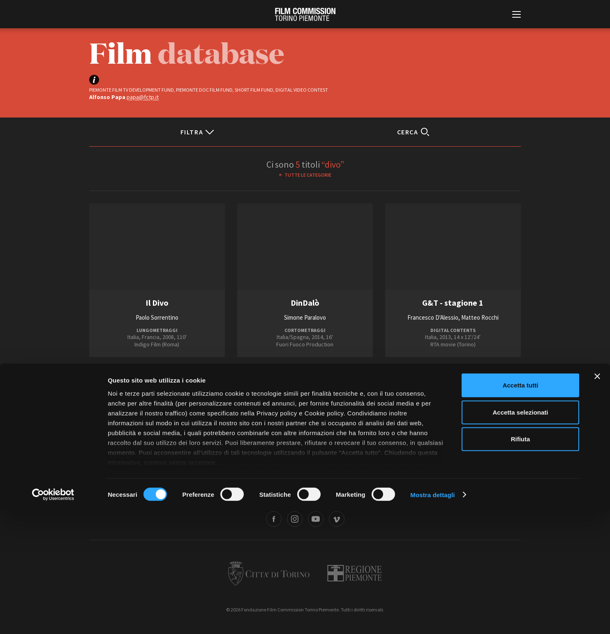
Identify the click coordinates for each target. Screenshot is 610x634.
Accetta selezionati (520, 535)
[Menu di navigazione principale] (516, 15)
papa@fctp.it (143, 97)
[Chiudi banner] (597, 500)
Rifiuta (520, 562)
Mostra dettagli (432, 617)
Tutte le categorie (307, 175)
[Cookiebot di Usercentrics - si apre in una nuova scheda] (53, 618)
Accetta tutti (520, 508)
